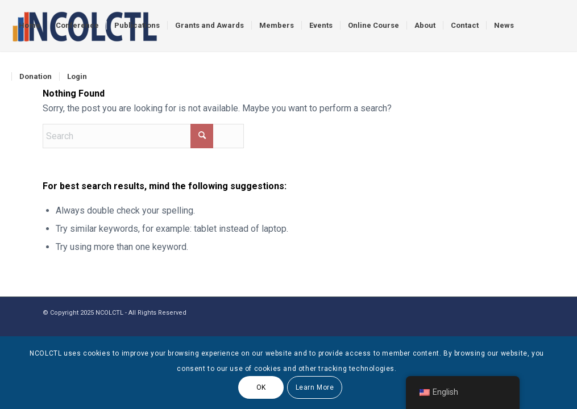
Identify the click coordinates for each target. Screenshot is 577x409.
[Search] (143, 136)
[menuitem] (29, 25)
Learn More (315, 387)
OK (261, 387)
